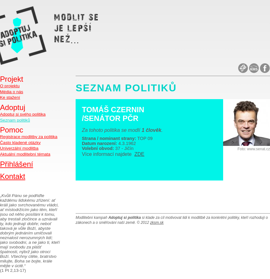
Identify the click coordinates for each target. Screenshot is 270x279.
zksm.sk (156, 222)
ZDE (139, 154)
